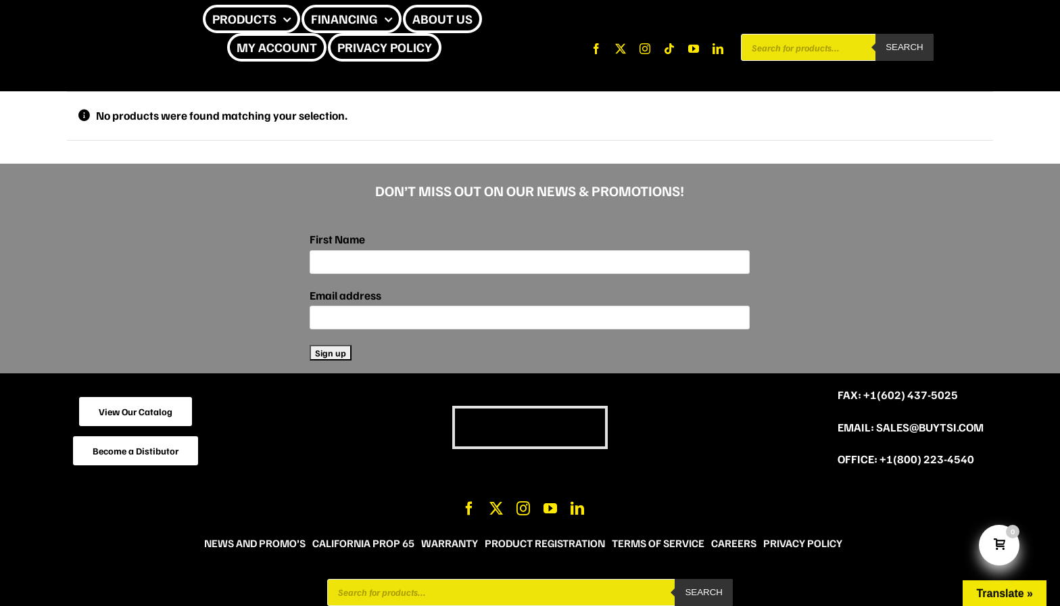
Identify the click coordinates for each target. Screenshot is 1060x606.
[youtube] (693, 48)
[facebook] (596, 48)
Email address (345, 295)
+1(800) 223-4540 (927, 459)
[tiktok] (669, 48)
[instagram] (645, 48)
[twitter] (620, 48)
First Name (337, 239)
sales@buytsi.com (930, 427)
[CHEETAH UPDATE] (100, 19)
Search (904, 47)
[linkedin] (718, 48)
